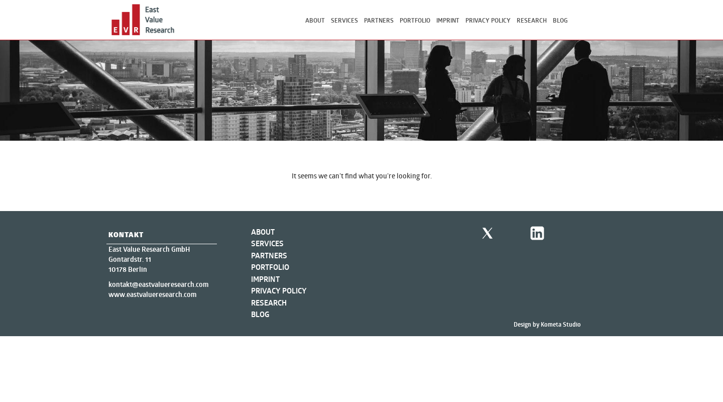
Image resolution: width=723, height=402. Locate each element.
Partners (379, 20)
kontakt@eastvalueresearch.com (158, 284)
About (315, 20)
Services (344, 20)
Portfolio (415, 20)
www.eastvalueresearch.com (152, 294)
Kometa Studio (561, 324)
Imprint (447, 20)
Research (532, 20)
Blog (560, 20)
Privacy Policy (488, 20)
